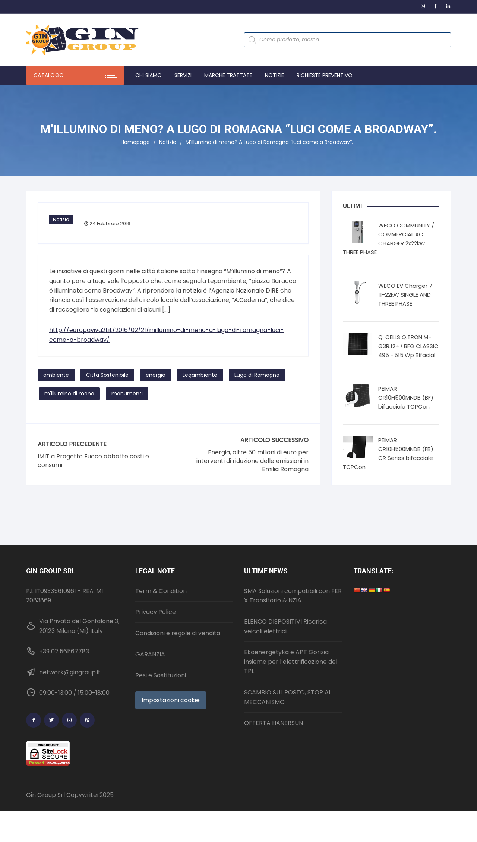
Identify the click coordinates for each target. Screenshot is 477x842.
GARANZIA (150, 654)
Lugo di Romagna (256, 375)
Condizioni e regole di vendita (177, 633)
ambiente (56, 375)
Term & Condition (161, 591)
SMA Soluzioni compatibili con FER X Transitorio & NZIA (293, 596)
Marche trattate (228, 75)
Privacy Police (155, 612)
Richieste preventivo (325, 75)
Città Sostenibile (107, 375)
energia (155, 375)
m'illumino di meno (69, 393)
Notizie (274, 75)
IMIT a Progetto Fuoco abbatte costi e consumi (93, 460)
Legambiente (200, 375)
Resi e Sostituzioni (160, 675)
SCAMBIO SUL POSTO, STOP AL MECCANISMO (287, 697)
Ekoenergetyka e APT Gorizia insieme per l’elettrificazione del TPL (290, 661)
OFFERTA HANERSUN (273, 723)
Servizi (183, 75)
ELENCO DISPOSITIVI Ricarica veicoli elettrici (285, 626)
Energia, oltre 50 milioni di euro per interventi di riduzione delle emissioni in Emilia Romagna (252, 460)
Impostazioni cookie (171, 700)
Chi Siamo (148, 75)
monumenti (127, 393)
